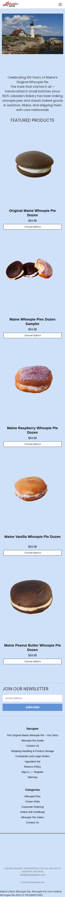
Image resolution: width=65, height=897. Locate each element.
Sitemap (32, 777)
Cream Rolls (32, 801)
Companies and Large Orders (32, 756)
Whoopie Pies (32, 796)
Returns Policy (32, 766)
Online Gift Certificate (32, 811)
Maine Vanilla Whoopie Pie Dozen (32, 537)
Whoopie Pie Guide (32, 740)
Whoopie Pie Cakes (32, 817)
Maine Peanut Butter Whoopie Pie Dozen (32, 647)
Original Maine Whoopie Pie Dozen (32, 213)
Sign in (25, 771)
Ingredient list (32, 761)
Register (39, 771)
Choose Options (32, 226)
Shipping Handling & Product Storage (32, 751)
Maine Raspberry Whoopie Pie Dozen (32, 430)
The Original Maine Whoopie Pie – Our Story (32, 735)
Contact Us (32, 745)
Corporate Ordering (32, 806)
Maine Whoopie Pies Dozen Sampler (32, 321)
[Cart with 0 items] (54, 4)
